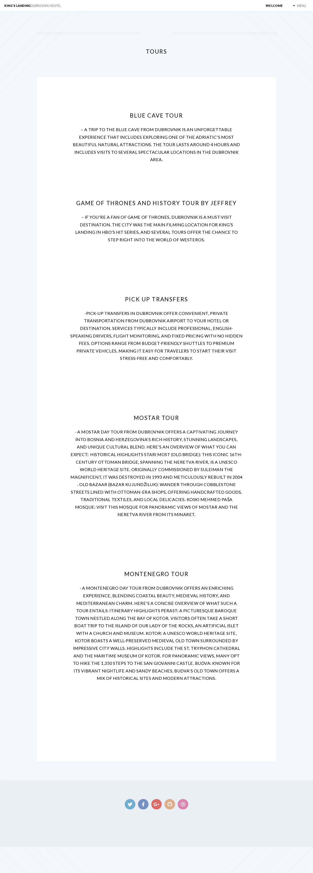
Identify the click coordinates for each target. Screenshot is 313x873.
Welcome (274, 5)
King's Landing (32, 5)
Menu (301, 5)
